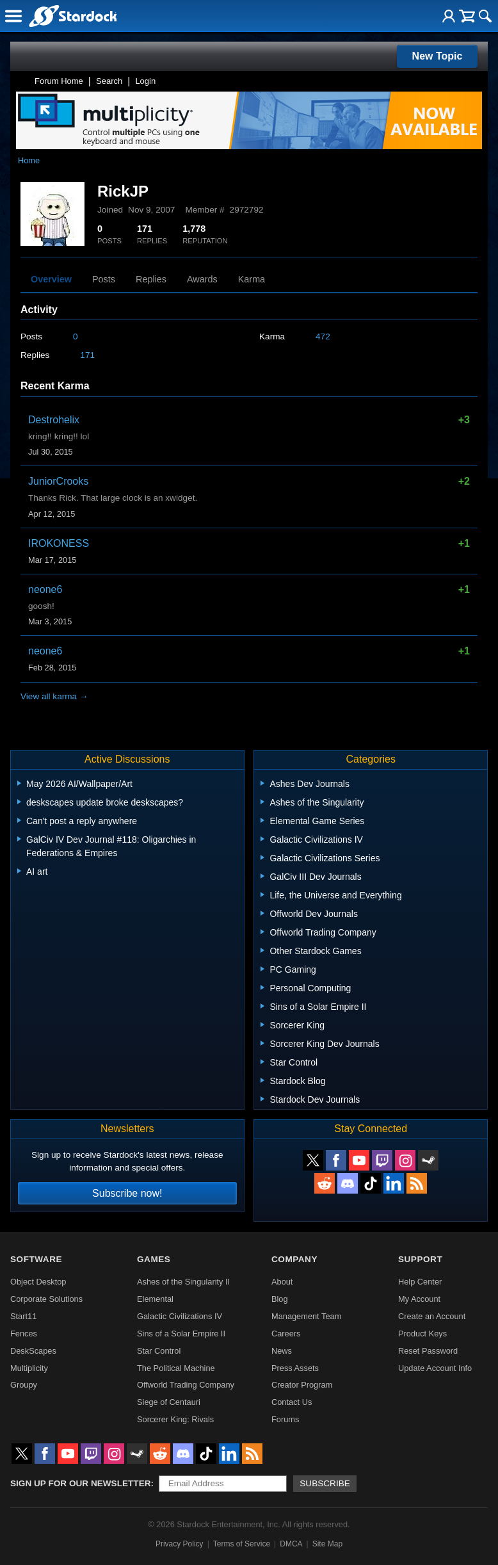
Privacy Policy (180, 1543)
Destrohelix (53, 419)
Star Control (159, 1351)
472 (323, 336)
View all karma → (54, 696)
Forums (285, 1419)
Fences (23, 1333)
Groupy (23, 1385)
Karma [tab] (251, 279)
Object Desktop (38, 1281)
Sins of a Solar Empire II (181, 1333)
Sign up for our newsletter (80, 1483)
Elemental (155, 1299)
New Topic (437, 56)
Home (29, 160)
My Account (419, 1299)
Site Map (327, 1543)
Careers (286, 1333)
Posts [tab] (103, 279)
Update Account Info (435, 1368)
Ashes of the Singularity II (183, 1281)
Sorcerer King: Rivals (175, 1419)
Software (36, 1259)
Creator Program (301, 1385)
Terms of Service (241, 1543)
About (282, 1281)
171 (87, 355)
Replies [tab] (151, 279)
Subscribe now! (127, 1193)
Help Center (420, 1281)
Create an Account (431, 1316)
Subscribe (325, 1483)
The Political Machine (176, 1368)
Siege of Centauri (168, 1402)
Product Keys (422, 1333)
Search (109, 81)
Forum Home (59, 81)
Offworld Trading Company (185, 1385)
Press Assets (295, 1368)
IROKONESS (58, 543)
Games (153, 1259)
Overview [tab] (51, 279)
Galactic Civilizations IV (179, 1316)
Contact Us (291, 1402)
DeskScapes (33, 1351)
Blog (279, 1299)
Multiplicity (29, 1368)
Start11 (23, 1316)
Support (420, 1259)
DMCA (291, 1543)
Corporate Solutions (46, 1299)
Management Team (306, 1316)
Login (145, 81)
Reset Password (428, 1351)
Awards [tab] (202, 279)
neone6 (45, 589)
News (281, 1351)
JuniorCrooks (58, 481)
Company (294, 1259)
